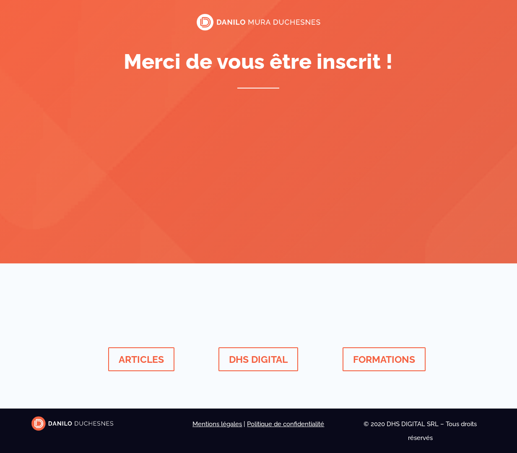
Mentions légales (217, 424)
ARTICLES (141, 359)
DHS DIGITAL (258, 359)
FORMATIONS (384, 359)
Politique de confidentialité (285, 424)
